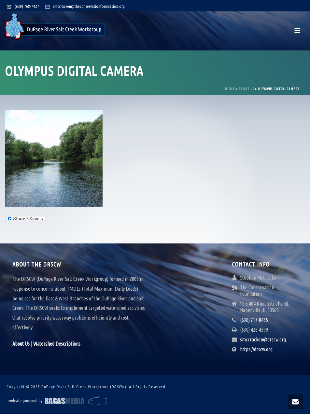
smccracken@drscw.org (263, 339)
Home (230, 89)
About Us (246, 89)
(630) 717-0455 (254, 320)
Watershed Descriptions (56, 344)
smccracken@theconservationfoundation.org (89, 6)
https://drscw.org (256, 349)
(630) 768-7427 (27, 6)
